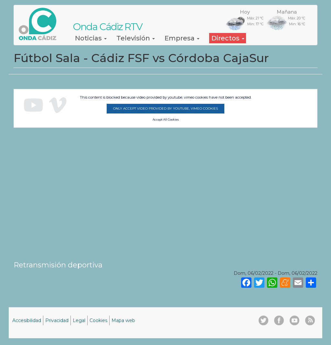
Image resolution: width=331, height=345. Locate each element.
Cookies (98, 320)
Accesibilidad (26, 320)
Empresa (182, 38)
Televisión (135, 38)
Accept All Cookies (166, 119)
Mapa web (123, 320)
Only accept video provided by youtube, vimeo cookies (165, 108)
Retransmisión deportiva (58, 264)
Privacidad (57, 320)
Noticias (91, 38)
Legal (79, 320)
